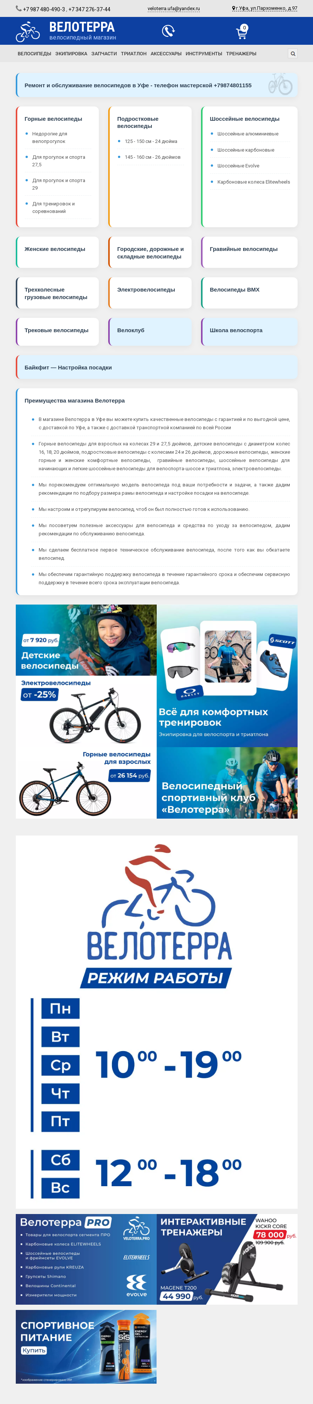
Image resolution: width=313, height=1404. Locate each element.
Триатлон (134, 53)
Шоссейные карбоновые (246, 150)
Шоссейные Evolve (238, 166)
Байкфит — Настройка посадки (68, 367)
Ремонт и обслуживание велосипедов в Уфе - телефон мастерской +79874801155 (138, 85)
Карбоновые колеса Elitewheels (254, 182)
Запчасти (104, 53)
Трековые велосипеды (57, 330)
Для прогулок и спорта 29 (58, 184)
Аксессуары (166, 53)
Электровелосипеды (146, 289)
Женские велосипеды (55, 249)
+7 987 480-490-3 (44, 9)
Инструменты (204, 53)
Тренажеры (241, 53)
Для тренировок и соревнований (53, 207)
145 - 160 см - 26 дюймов (153, 157)
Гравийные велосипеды (244, 249)
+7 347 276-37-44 (89, 9)
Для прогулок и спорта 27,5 (58, 160)
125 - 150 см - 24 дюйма (151, 141)
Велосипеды (34, 53)
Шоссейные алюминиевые (248, 134)
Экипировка (71, 53)
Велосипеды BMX (235, 289)
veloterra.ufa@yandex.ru (174, 8)
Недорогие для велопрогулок (49, 137)
